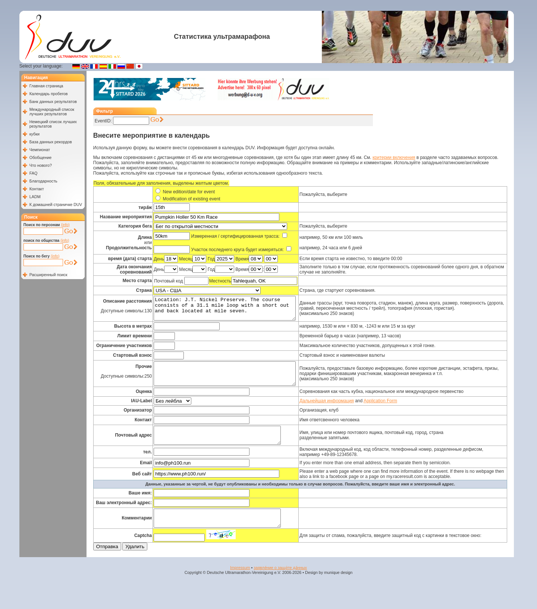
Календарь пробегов (48, 93)
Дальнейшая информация (341, 409)
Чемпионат (39, 149)
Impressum (240, 583)
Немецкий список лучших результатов (53, 123)
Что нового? (40, 165)
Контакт (36, 189)
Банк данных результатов (53, 101)
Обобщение (40, 157)
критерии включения (394, 157)
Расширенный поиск (48, 274)
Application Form (394, 409)
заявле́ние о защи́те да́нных (280, 583)
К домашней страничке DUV (55, 204)
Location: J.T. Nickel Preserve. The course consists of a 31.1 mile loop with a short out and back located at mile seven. (232, 310)
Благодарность (43, 181)
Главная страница (46, 86)
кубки (34, 134)
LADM (35, 196)
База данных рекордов (50, 142)
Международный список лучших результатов (51, 111)
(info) (65, 225)
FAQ (33, 173)
